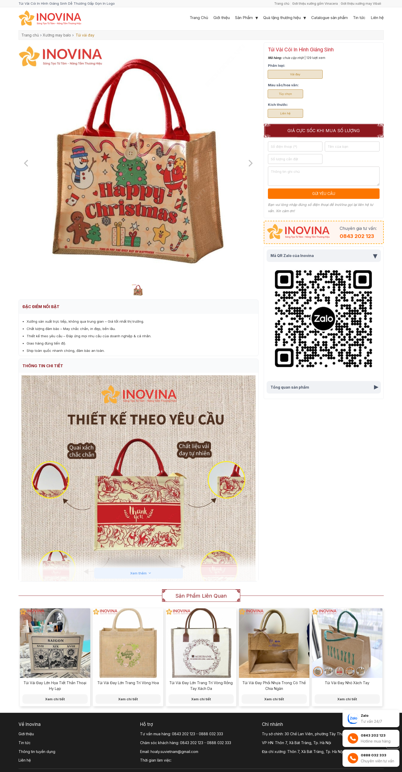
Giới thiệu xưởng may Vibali (361, 3)
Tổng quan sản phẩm (325, 387)
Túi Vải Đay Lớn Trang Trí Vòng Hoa (128, 683)
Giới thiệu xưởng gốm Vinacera (315, 3)
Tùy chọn (285, 94)
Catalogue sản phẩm (329, 17)
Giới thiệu (221, 17)
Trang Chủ (199, 17)
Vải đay (295, 74)
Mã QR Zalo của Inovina (324, 255)
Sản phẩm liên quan (201, 596)
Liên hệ (377, 17)
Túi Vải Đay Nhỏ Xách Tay (347, 683)
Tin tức (359, 17)
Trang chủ (281, 3)
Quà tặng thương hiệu (282, 17)
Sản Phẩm (244, 17)
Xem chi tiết (55, 699)
